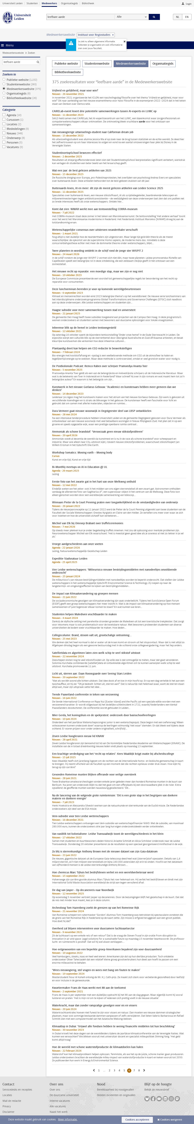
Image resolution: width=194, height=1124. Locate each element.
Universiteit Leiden (12, 3)
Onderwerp (21, 138)
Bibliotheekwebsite (21, 98)
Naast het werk (58, 1112)
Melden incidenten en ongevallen (116, 1095)
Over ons (55, 1090)
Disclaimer (8, 1112)
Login (189, 3)
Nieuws (21, 133)
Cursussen (21, 120)
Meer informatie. (67, 1119)
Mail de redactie (11, 1101)
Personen (21, 142)
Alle (119, 17)
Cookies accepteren (137, 1120)
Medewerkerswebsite (13, 52)
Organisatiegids (69, 3)
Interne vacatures (60, 1101)
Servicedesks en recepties (17, 1090)
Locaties (21, 124)
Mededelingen (21, 129)
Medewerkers (49, 3)
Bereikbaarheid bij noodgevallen (115, 1090)
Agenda (21, 115)
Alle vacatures (58, 1106)
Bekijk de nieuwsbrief (156, 1090)
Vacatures (21, 147)
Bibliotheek (88, 3)
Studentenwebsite (21, 84)
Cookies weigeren (171, 1120)
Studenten (32, 3)
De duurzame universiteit (64, 1095)
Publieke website (21, 80)
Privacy (6, 1106)
